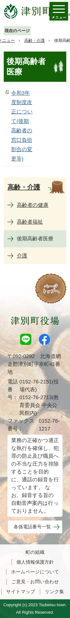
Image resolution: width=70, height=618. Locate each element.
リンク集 (54, 591)
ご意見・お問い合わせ (35, 581)
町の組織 (35, 552)
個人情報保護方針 (35, 562)
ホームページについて (35, 571)
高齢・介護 (34, 40)
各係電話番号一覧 (32, 526)
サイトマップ (20, 591)
